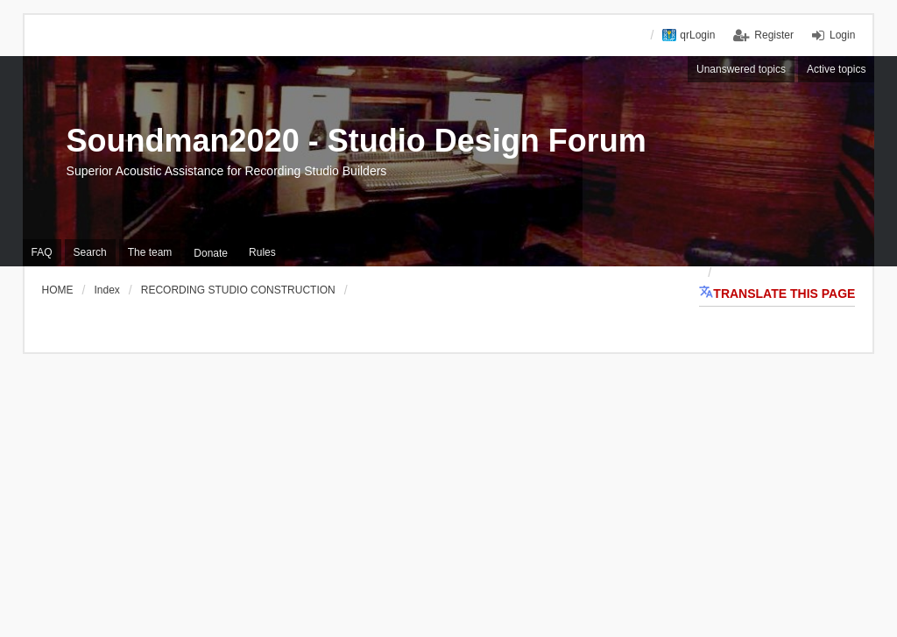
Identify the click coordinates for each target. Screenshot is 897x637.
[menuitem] (211, 253)
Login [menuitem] (842, 35)
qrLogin (697, 35)
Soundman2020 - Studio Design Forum (356, 141)
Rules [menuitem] (262, 252)
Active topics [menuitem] (836, 69)
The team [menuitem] (150, 252)
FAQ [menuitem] (42, 252)
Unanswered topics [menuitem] (741, 69)
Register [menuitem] (774, 35)
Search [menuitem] (90, 252)
